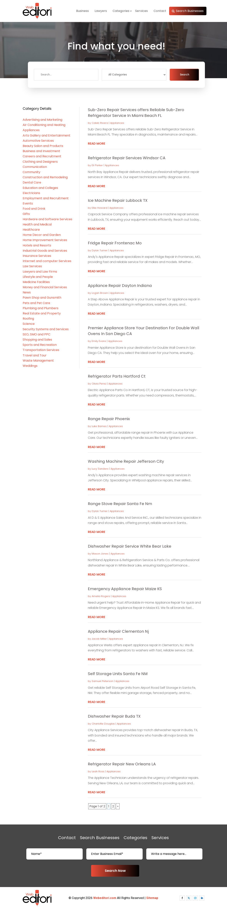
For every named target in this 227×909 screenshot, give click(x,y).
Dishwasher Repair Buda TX (114, 716)
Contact (160, 11)
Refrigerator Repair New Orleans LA (122, 764)
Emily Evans (99, 341)
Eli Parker (97, 165)
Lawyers (101, 11)
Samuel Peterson (102, 681)
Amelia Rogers (101, 596)
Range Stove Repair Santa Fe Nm (120, 503)
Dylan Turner (100, 250)
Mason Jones (100, 553)
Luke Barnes (99, 426)
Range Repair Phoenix (109, 418)
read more (96, 143)
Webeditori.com (104, 898)
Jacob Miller (99, 639)
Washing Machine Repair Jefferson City (126, 461)
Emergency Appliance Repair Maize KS (125, 588)
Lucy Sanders (100, 469)
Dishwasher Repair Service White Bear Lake (129, 546)
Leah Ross (98, 771)
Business (82, 11)
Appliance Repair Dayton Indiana (120, 285)
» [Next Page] (117, 806)
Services (141, 11)
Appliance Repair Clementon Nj (118, 631)
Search (184, 74)
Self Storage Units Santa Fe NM (118, 673)
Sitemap (152, 898)
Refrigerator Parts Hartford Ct (117, 376)
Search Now (115, 870)
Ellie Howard (99, 208)
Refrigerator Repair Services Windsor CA (126, 158)
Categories (121, 11)
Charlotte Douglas (103, 724)
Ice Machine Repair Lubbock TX (117, 200)
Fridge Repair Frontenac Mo (115, 243)
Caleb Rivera (100, 123)
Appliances (117, 123)
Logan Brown (100, 293)
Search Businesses (190, 11)
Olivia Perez (99, 383)
